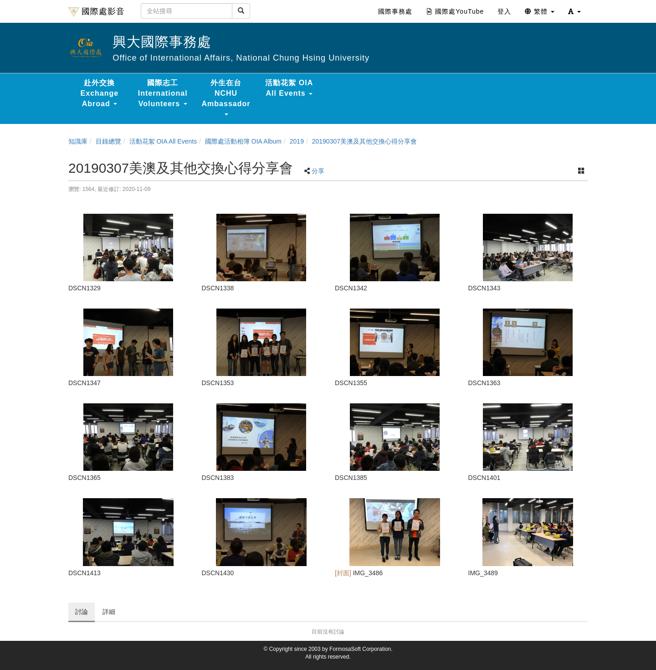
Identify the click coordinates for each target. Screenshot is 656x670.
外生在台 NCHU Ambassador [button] (226, 97)
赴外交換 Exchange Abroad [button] (100, 93)
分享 (318, 171)
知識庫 (77, 141)
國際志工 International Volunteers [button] (163, 93)
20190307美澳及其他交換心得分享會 (364, 141)
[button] (574, 11)
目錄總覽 (108, 141)
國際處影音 (96, 12)
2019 (297, 141)
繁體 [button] (539, 11)
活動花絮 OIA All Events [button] (289, 88)
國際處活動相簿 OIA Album (243, 141)
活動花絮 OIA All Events (163, 141)
